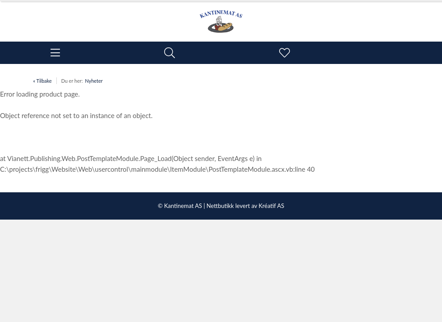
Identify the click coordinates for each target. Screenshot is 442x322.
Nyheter (94, 81)
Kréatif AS (271, 205)
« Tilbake (42, 81)
